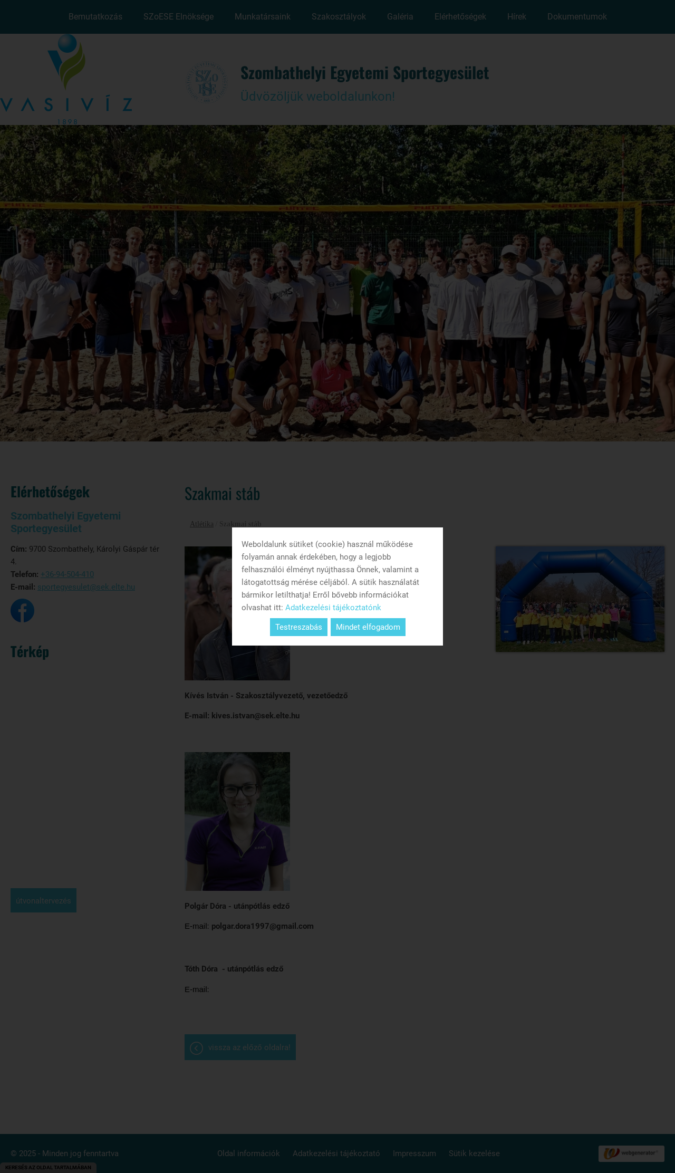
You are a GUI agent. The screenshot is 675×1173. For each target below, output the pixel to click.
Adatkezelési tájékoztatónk (333, 607)
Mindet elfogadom (368, 627)
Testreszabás (298, 627)
